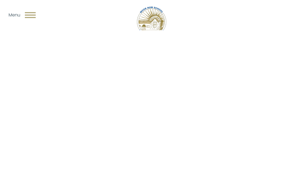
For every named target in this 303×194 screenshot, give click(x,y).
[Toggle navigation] (30, 15)
